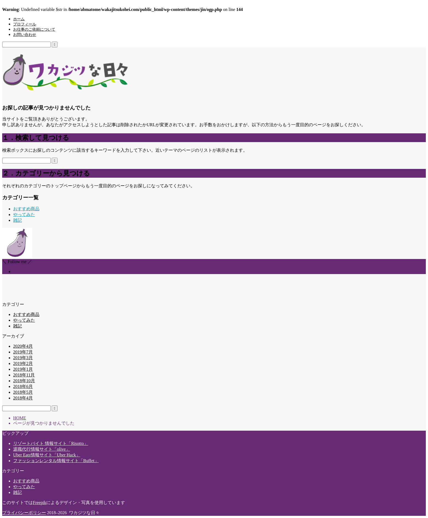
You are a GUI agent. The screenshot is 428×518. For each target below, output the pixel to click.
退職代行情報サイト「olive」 (41, 449)
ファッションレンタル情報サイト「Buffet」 (56, 460)
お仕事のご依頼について (34, 29)
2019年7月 (23, 352)
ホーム (19, 19)
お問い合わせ (24, 35)
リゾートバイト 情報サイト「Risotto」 (50, 443)
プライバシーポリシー (24, 512)
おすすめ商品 (26, 208)
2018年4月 (23, 398)
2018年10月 (24, 380)
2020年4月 (23, 346)
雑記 (17, 220)
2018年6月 (23, 386)
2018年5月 (23, 392)
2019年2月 (23, 363)
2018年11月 (24, 375)
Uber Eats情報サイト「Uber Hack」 (46, 455)
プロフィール (24, 24)
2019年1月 (23, 369)
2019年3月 (23, 357)
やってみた (24, 214)
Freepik (39, 502)
